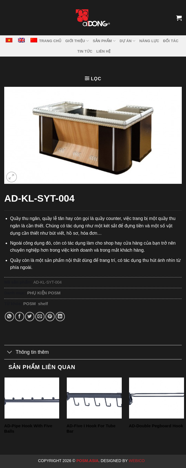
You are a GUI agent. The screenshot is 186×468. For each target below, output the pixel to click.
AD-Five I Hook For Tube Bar (91, 428)
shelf (43, 303)
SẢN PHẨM (104, 41)
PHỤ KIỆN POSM (44, 292)
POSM (29, 303)
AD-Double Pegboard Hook (156, 425)
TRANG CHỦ (50, 41)
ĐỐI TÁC (170, 41)
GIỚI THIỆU (77, 41)
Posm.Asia (87, 460)
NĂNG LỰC (149, 41)
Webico (137, 460)
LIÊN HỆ (103, 51)
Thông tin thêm (26, 353)
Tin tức (85, 51)
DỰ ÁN (127, 41)
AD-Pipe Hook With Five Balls (28, 428)
